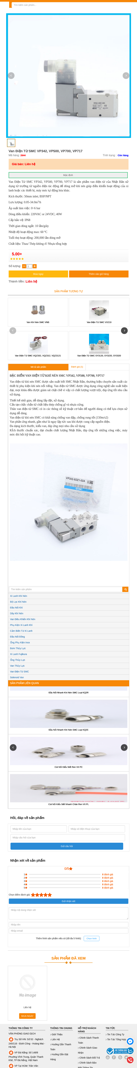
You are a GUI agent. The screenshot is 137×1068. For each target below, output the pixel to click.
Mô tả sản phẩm (38, 367)
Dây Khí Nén (16, 613)
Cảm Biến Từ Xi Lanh (21, 631)
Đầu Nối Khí (16, 607)
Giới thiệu (56, 1034)
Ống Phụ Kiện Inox (20, 642)
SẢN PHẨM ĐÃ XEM (68, 958)
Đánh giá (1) (77, 367)
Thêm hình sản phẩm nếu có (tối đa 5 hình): (68, 938)
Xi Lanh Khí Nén (18, 596)
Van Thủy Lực (17, 665)
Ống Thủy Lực (17, 660)
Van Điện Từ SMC (19, 671)
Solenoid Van (17, 677)
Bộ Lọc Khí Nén (18, 601)
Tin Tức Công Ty (115, 1034)
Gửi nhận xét (68, 901)
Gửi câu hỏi (67, 846)
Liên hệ (55, 1039)
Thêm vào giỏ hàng (99, 274)
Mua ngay (38, 274)
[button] (126, 75)
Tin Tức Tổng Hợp (116, 1039)
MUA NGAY (27, 1016)
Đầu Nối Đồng (17, 636)
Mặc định (68, 175)
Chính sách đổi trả (89, 1057)
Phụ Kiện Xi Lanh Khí (21, 625)
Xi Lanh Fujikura (18, 654)
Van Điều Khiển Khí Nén (22, 619)
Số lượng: (15, 266)
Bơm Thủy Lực (18, 648)
